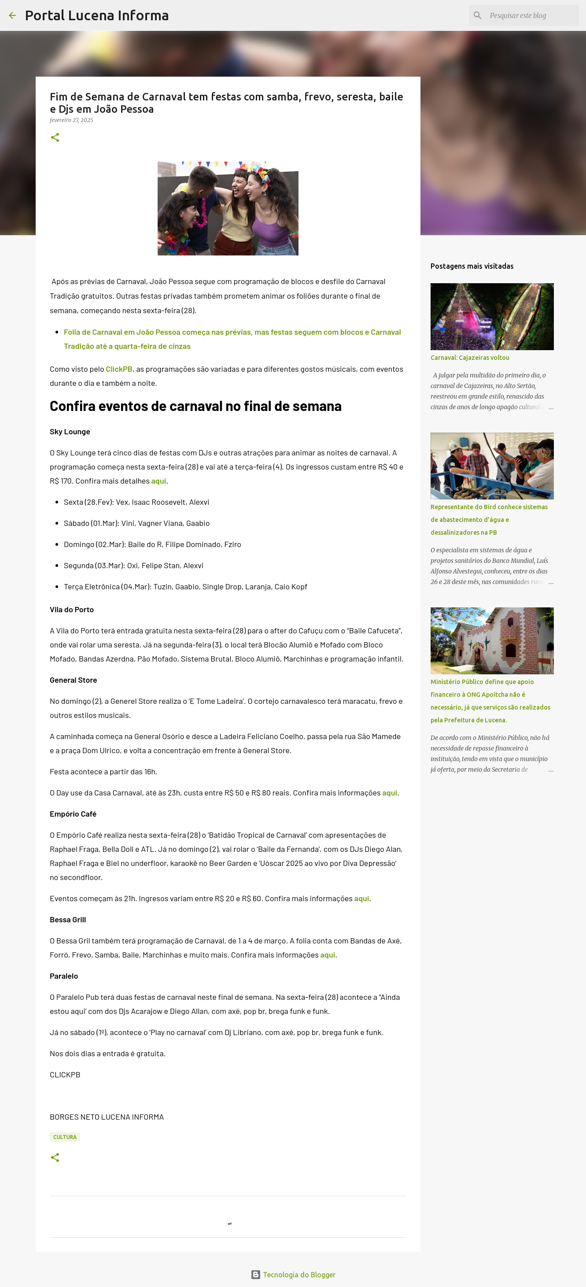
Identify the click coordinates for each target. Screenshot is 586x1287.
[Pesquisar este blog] (532, 15)
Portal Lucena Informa (97, 15)
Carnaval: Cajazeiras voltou (470, 357)
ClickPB (119, 369)
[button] (55, 138)
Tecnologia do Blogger (293, 1275)
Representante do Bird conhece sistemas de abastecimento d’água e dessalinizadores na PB (489, 519)
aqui (158, 480)
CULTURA (65, 1137)
